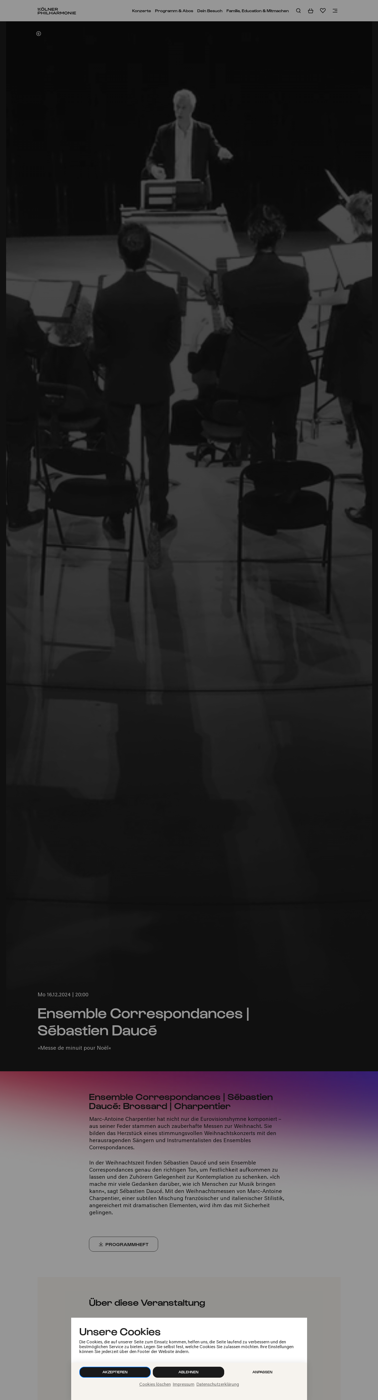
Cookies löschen (155, 1385)
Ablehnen (188, 1372)
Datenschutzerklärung (217, 1385)
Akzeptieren (115, 1372)
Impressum (183, 1385)
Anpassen (262, 1372)
